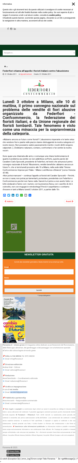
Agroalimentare (26, 74)
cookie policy (55, 15)
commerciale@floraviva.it (20, 403)
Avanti (69, 201)
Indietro (9, 201)
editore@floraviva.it (17, 370)
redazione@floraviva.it (19, 381)
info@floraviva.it (16, 359)
